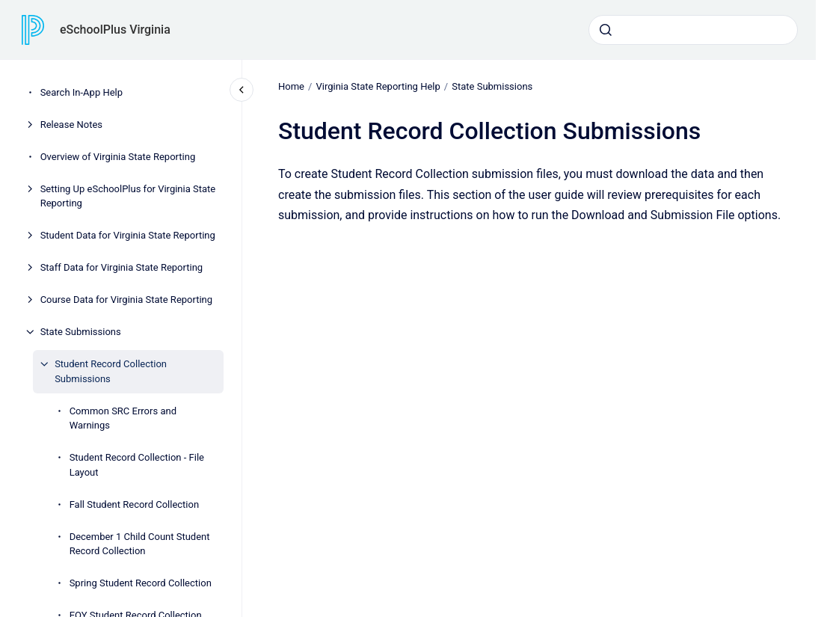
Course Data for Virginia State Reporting (126, 299)
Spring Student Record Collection (141, 583)
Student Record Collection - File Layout (137, 465)
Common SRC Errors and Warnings (123, 418)
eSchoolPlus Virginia (115, 29)
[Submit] (606, 30)
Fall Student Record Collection (134, 504)
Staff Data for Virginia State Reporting (121, 267)
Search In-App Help (81, 92)
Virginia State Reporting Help (378, 86)
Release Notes (71, 124)
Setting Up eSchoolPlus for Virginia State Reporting (128, 196)
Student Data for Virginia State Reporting (127, 235)
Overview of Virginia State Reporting (118, 156)
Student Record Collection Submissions (111, 371)
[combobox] (693, 30)
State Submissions (80, 331)
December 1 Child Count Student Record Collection (140, 544)
